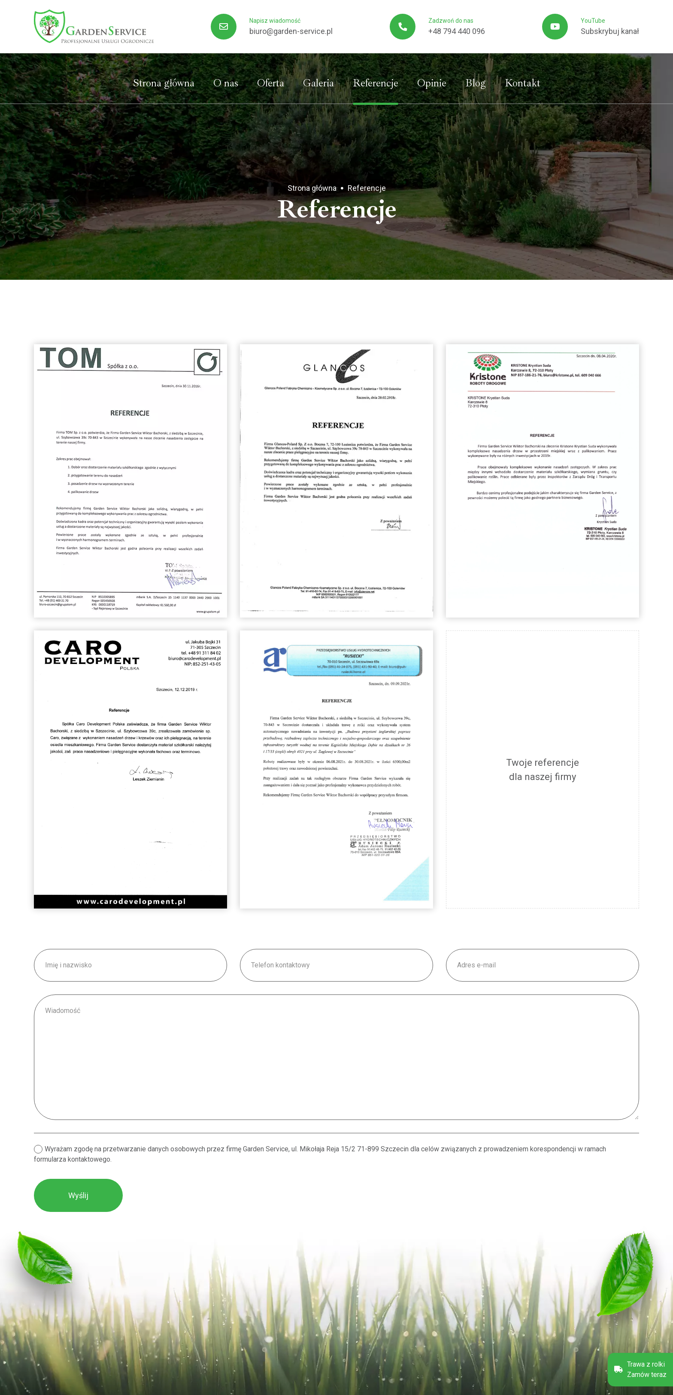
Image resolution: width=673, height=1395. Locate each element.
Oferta (270, 82)
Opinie (431, 82)
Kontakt (522, 82)
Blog (475, 82)
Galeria (318, 82)
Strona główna (163, 82)
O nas (225, 82)
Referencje (375, 82)
